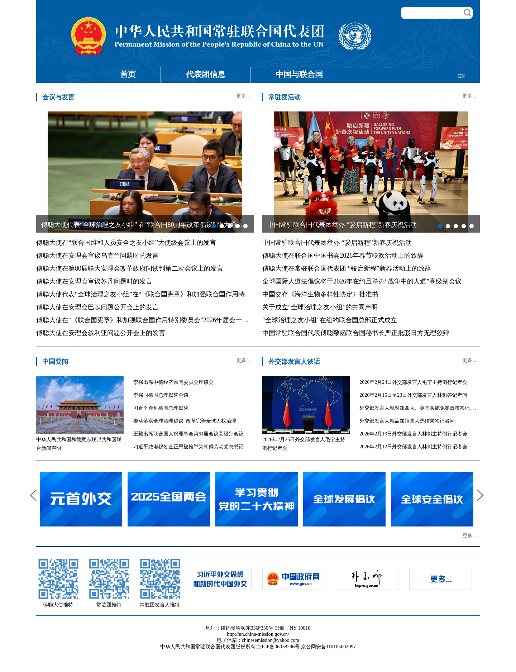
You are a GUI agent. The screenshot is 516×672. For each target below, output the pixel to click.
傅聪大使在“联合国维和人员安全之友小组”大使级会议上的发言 (126, 242)
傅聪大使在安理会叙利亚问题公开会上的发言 (100, 333)
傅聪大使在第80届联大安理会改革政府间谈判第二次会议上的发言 (129, 268)
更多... (243, 96)
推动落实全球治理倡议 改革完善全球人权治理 (184, 421)
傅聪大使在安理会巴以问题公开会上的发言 (97, 307)
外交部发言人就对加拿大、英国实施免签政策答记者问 (419, 408)
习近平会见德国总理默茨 (160, 408)
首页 (128, 74)
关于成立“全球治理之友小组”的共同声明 (320, 307)
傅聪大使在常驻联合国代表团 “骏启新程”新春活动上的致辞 (346, 268)
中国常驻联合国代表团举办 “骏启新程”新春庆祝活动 (336, 242)
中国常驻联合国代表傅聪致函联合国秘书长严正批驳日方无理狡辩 (355, 333)
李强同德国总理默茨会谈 (160, 395)
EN (461, 76)
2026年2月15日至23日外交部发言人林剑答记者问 (413, 395)
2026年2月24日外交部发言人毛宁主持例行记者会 (413, 382)
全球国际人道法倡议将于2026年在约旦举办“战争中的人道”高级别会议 (362, 281)
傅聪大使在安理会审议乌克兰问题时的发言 (97, 255)
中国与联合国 (299, 74)
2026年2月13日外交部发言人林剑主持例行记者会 (413, 434)
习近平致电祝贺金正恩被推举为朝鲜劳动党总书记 (188, 446)
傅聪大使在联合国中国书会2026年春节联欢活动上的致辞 (343, 255)
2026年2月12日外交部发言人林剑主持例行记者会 (413, 446)
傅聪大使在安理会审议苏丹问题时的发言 (94, 281)
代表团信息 (205, 74)
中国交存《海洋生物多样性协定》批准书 (320, 294)
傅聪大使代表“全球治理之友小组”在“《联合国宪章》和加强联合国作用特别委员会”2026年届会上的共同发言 (190, 294)
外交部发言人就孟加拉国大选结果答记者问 (407, 421)
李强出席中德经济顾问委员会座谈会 (173, 382)
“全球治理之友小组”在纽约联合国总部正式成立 (329, 320)
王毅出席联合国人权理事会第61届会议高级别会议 (188, 434)
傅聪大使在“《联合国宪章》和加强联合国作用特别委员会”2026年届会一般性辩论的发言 (161, 320)
